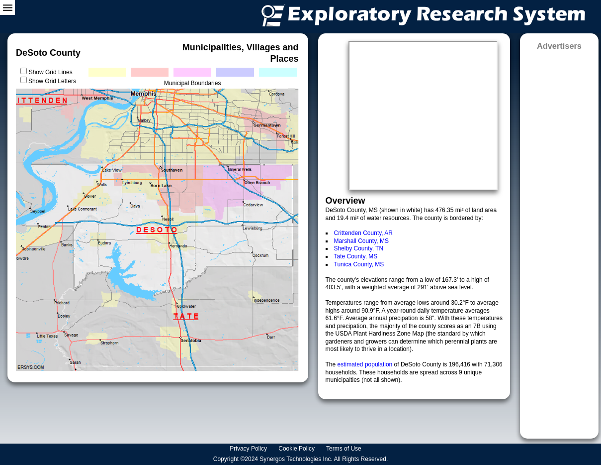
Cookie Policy (297, 448)
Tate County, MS (356, 256)
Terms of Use (344, 448)
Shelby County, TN (359, 248)
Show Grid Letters (52, 81)
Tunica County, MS (359, 264)
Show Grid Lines (52, 72)
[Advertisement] (559, 241)
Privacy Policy (249, 448)
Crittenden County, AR (363, 233)
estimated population (366, 364)
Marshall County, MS (361, 240)
